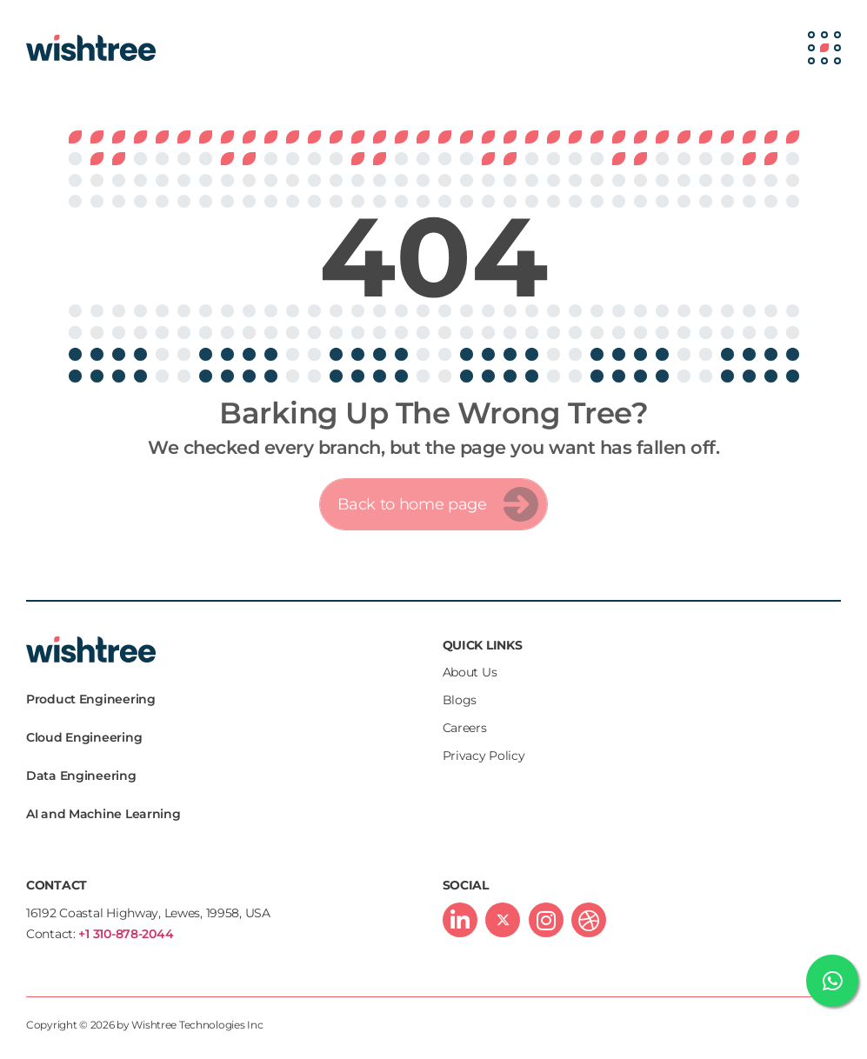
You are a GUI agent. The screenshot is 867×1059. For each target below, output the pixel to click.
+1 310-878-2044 (125, 934)
